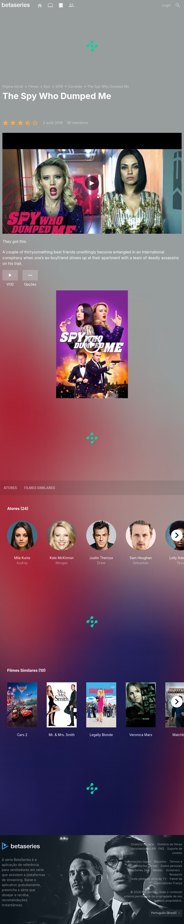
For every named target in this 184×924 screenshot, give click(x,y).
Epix (47, 86)
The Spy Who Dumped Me (108, 86)
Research (176, 874)
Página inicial (12, 86)
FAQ (161, 848)
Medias (158, 870)
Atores (10, 488)
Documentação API (143, 848)
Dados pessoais (171, 866)
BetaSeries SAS (139, 870)
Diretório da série (142, 844)
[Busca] (177, 5)
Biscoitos (160, 861)
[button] (22, 547)
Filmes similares (39, 488)
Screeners (173, 870)
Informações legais (138, 861)
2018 (59, 86)
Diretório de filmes (169, 844)
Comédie (75, 86)
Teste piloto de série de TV (148, 879)
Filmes (33, 86)
